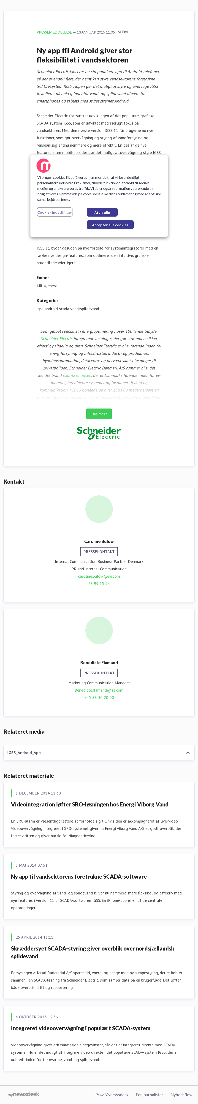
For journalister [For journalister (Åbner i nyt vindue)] (149, 1094)
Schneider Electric (56, 338)
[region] (99, 196)
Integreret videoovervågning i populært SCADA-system (80, 1028)
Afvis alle (102, 212)
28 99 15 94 (99, 583)
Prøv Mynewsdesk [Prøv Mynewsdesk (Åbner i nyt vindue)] (111, 1094)
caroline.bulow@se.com (99, 576)
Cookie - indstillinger (54, 212)
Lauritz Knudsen (77, 375)
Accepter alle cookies (110, 224)
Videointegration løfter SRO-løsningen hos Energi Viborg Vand (89, 804)
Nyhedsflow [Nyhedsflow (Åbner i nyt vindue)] (182, 1094)
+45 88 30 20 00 (99, 697)
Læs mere (99, 413)
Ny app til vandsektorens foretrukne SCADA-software (79, 876)
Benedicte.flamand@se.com (99, 690)
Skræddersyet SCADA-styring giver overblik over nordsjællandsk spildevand (92, 952)
